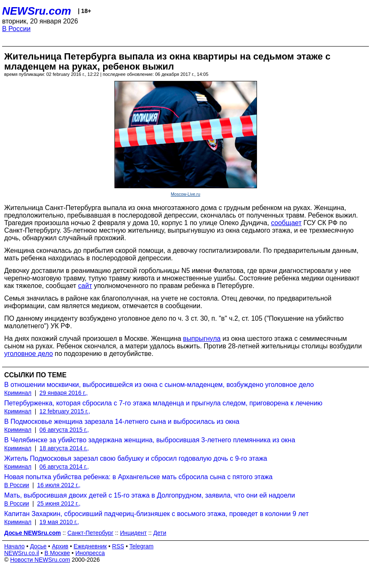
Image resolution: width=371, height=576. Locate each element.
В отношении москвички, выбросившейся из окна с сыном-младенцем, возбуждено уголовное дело (159, 384)
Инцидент (133, 532)
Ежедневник (90, 546)
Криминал (17, 392)
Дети (159, 532)
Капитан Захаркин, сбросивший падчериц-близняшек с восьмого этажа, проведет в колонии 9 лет (156, 513)
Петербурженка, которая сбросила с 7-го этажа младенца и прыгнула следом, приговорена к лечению (163, 403)
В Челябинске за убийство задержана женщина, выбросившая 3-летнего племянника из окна (149, 440)
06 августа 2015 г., (64, 429)
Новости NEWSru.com (40, 559)
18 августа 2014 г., (64, 448)
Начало (14, 546)
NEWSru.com (36, 11)
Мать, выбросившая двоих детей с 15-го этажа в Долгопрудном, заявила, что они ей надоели (149, 495)
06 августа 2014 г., (64, 466)
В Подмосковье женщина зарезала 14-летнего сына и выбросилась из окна (121, 421)
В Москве (57, 553)
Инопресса (90, 553)
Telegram (142, 546)
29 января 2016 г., (63, 392)
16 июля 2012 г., (58, 485)
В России (16, 28)
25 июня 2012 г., (58, 503)
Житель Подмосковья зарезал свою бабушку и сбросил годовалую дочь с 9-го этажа (135, 458)
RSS (118, 546)
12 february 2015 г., (64, 411)
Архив (60, 546)
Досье (38, 546)
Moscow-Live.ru (185, 194)
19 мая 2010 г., (59, 522)
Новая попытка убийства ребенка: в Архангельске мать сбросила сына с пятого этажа (138, 476)
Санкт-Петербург (90, 532)
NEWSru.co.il (21, 553)
